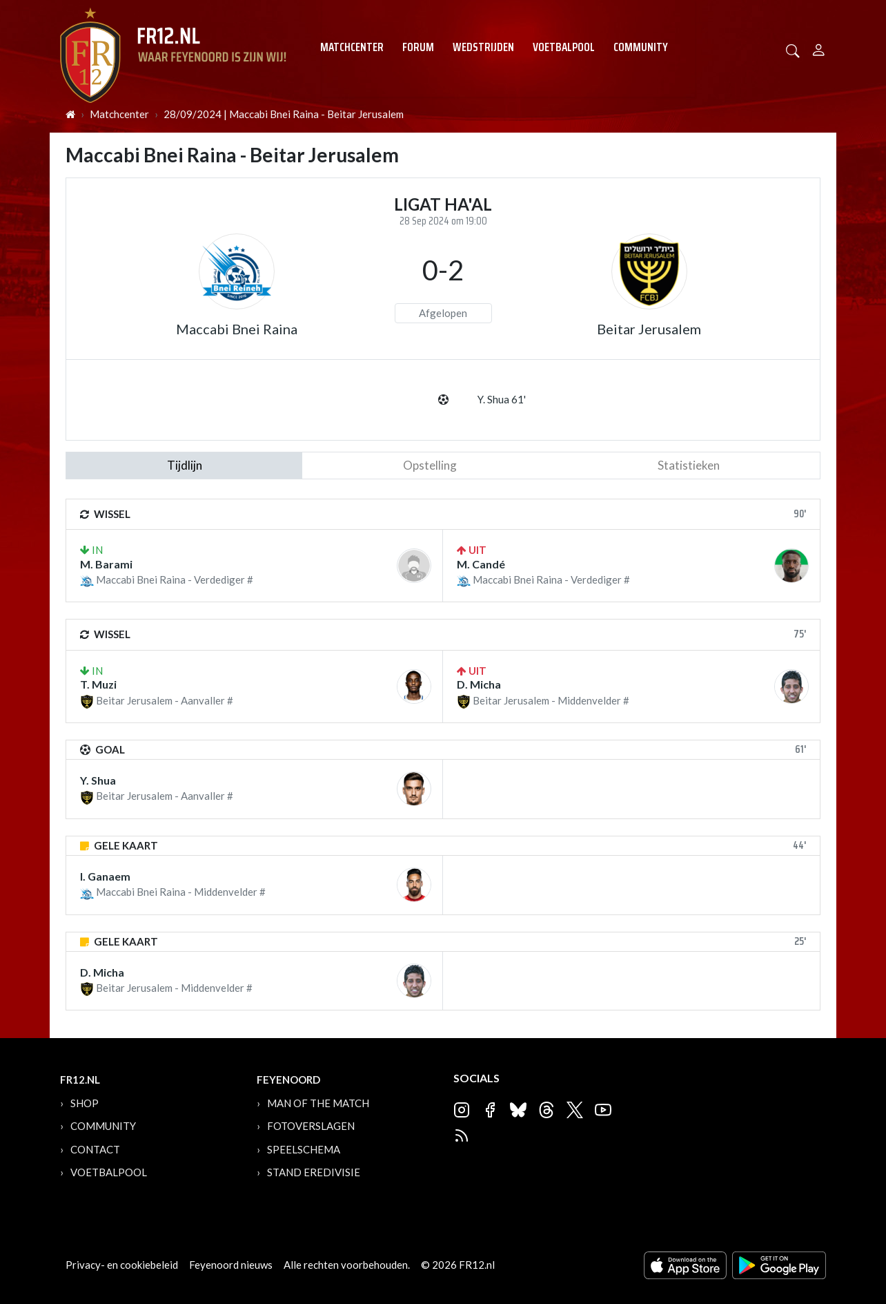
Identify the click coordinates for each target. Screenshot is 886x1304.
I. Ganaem (105, 876)
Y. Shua (98, 780)
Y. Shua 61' (502, 399)
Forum (418, 47)
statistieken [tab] (689, 465)
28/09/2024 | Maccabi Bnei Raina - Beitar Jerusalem (284, 114)
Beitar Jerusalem (649, 328)
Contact (95, 1149)
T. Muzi (98, 684)
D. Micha (479, 684)
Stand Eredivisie (313, 1172)
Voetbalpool (564, 47)
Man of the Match (318, 1103)
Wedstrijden (483, 47)
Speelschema (303, 1149)
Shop (84, 1103)
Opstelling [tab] (430, 465)
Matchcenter (352, 47)
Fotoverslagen (311, 1126)
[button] (793, 49)
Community (640, 47)
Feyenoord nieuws (231, 1264)
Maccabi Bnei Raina (236, 328)
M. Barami (106, 563)
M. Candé (481, 563)
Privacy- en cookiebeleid (122, 1264)
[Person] (819, 48)
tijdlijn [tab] (184, 465)
